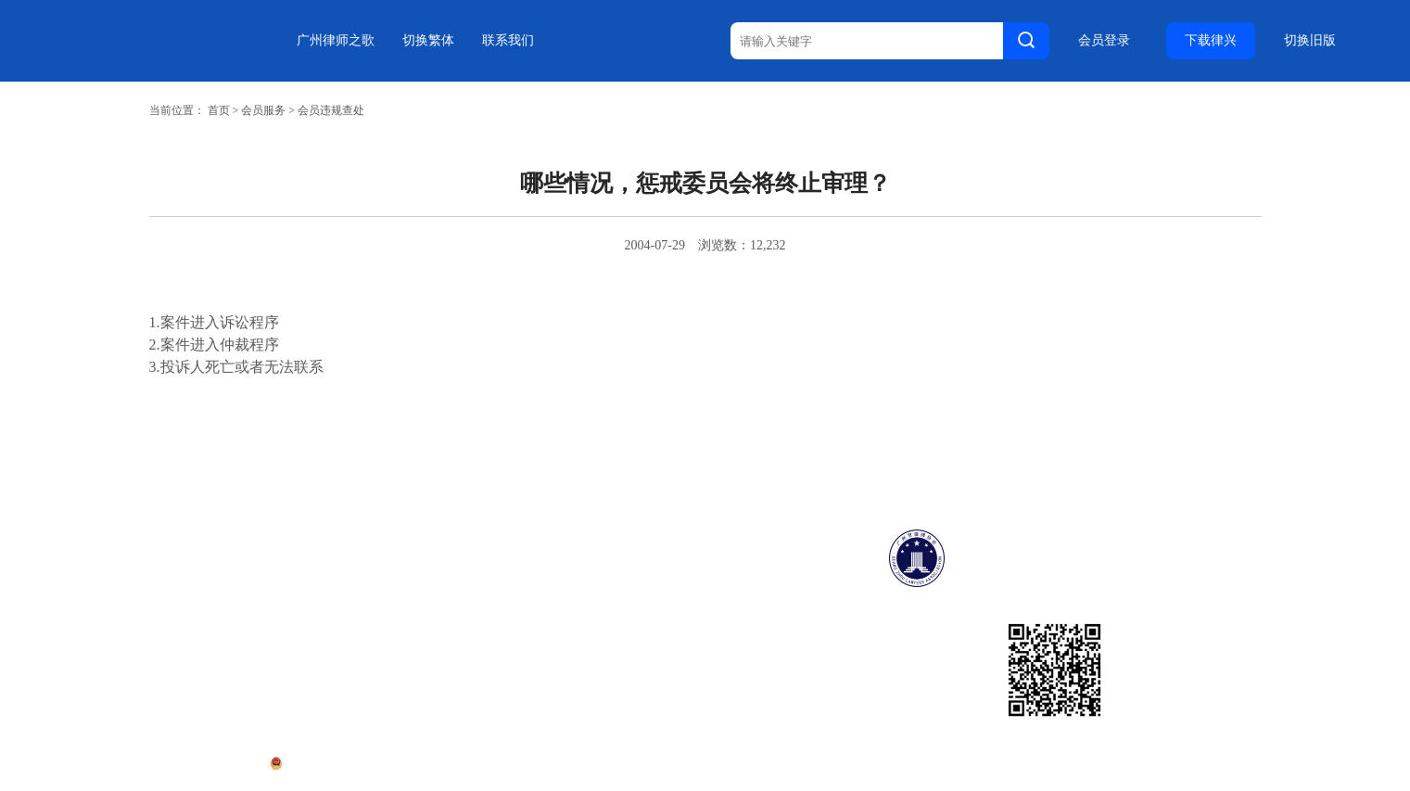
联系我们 (508, 40)
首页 (219, 110)
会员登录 (1104, 40)
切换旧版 (1310, 40)
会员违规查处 (331, 110)
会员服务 (263, 110)
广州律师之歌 (336, 40)
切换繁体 (428, 40)
